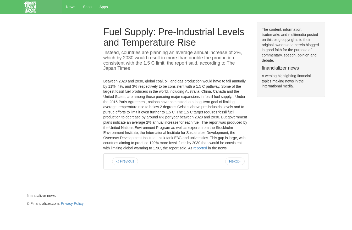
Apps (104, 7)
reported (200, 148)
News (70, 7)
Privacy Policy (72, 203)
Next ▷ (235, 161)
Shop (87, 7)
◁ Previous (125, 161)
